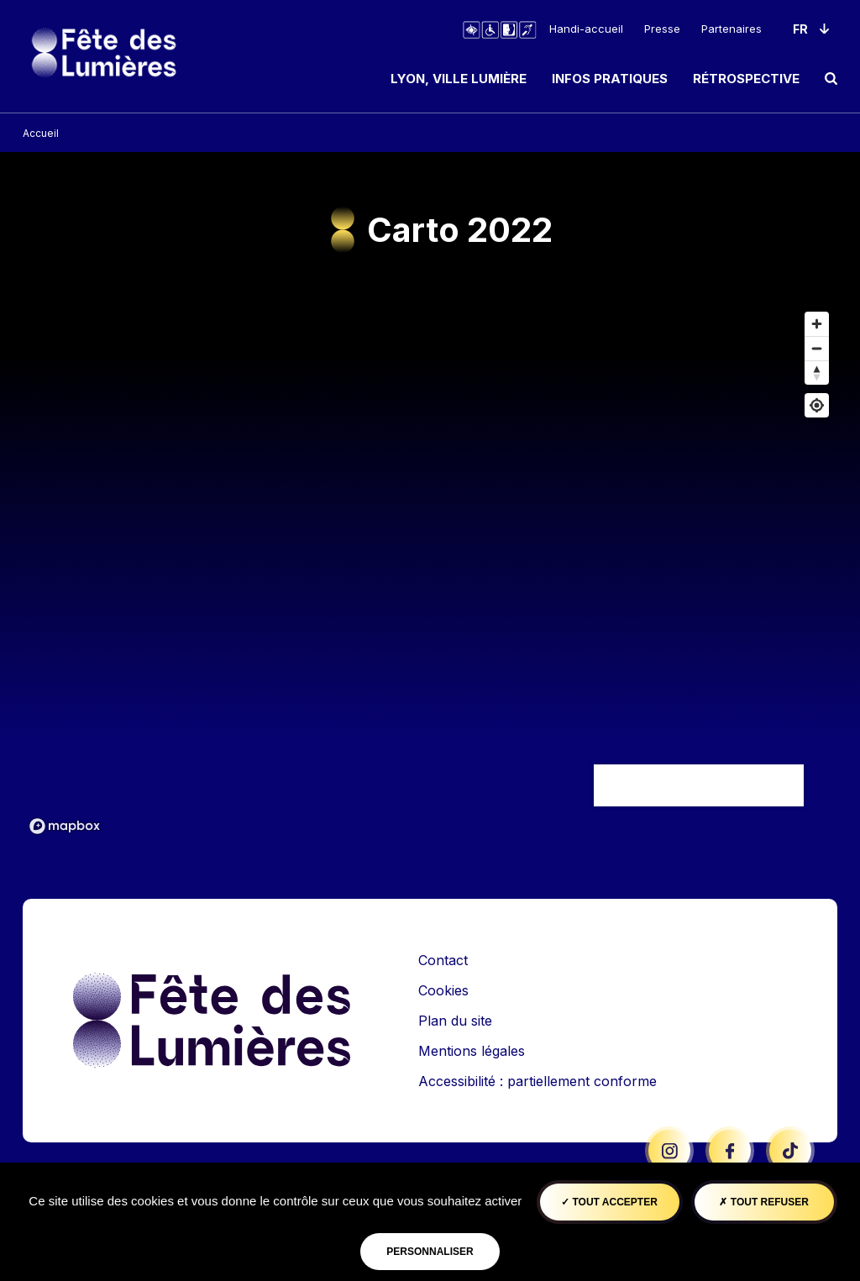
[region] (430, 572)
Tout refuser (763, 1202)
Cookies (443, 990)
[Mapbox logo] (65, 826)
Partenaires (731, 28)
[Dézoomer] (817, 348)
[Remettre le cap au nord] (817, 372)
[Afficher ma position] (817, 405)
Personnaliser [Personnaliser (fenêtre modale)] (429, 1251)
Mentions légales (471, 1050)
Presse (662, 28)
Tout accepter (609, 1202)
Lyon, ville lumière (459, 79)
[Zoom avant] (817, 324)
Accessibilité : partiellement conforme (537, 1081)
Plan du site (455, 1020)
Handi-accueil (586, 28)
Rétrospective (746, 79)
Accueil (41, 133)
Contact (443, 960)
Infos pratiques (610, 79)
